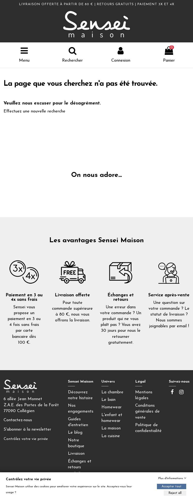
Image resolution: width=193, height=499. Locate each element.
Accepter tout (172, 486)
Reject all (175, 493)
